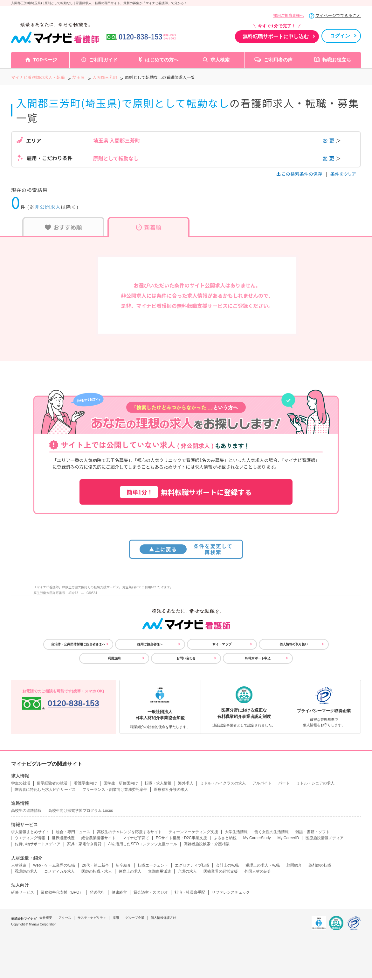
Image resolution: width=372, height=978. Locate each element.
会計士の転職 (227, 865)
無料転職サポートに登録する (186, 492)
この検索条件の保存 (300, 174)
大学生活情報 (236, 832)
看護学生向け (85, 783)
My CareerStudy (257, 838)
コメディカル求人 (59, 871)
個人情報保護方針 (163, 917)
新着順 (149, 227)
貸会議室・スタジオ (151, 892)
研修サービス (22, 892)
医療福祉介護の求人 (171, 789)
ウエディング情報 (30, 838)
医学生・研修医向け (121, 783)
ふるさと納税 (225, 838)
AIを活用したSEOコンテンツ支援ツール (142, 844)
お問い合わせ (186, 658)
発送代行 (97, 892)
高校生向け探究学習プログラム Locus (80, 810)
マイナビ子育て (135, 838)
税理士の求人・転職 (262, 865)
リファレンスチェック (231, 892)
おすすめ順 (63, 227)
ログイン (340, 36)
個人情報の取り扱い (293, 644)
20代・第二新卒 (95, 865)
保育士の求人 (130, 871)
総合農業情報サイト (98, 838)
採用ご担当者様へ (288, 15)
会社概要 (45, 917)
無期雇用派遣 (159, 871)
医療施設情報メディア (325, 838)
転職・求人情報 (158, 783)
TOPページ (45, 59)
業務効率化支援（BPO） (62, 892)
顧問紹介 (294, 865)
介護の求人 (187, 871)
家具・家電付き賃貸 (84, 844)
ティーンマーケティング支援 (193, 832)
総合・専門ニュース (73, 832)
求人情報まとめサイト (30, 832)
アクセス (65, 917)
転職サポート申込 (258, 658)
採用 (116, 917)
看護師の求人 (26, 871)
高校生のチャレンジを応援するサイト (129, 832)
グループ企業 (134, 917)
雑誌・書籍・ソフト (312, 832)
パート (284, 783)
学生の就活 (20, 783)
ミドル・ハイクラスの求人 (223, 783)
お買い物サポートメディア (37, 844)
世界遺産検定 (63, 838)
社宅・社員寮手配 (190, 892)
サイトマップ (221, 644)
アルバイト (262, 783)
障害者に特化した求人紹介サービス (45, 789)
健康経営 (119, 892)
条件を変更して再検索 (186, 549)
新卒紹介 (123, 865)
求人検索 (220, 59)
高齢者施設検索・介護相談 (207, 844)
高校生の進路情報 (26, 810)
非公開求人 (48, 206)
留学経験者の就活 (52, 783)
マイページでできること (338, 15)
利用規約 (114, 658)
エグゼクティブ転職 (192, 865)
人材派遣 (18, 865)
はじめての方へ (161, 59)
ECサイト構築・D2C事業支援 (181, 838)
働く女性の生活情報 (271, 832)
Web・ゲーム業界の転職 (54, 865)
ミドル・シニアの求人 (315, 783)
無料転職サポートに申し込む (276, 36)
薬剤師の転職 (319, 865)
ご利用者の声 (278, 59)
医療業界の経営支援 (220, 871)
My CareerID (288, 838)
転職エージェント (153, 865)
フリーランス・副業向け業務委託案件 (114, 789)
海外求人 (185, 783)
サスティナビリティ (92, 917)
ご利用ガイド (103, 59)
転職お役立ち (336, 59)
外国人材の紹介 (258, 871)
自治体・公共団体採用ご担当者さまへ (78, 644)
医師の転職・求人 (96, 871)
